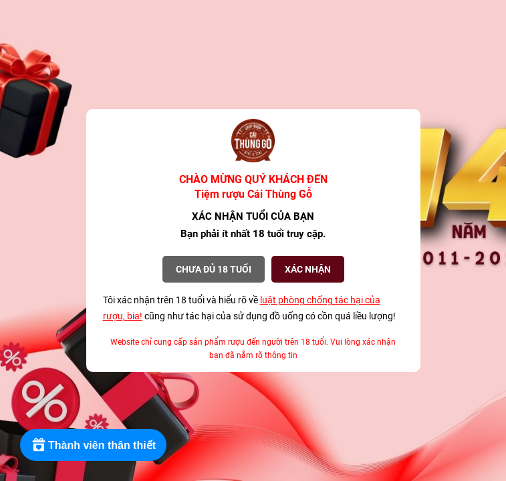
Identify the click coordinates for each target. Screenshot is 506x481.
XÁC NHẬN (308, 269)
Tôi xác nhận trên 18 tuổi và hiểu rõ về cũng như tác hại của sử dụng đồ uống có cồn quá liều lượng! (249, 308)
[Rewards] (93, 445)
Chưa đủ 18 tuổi (213, 269)
